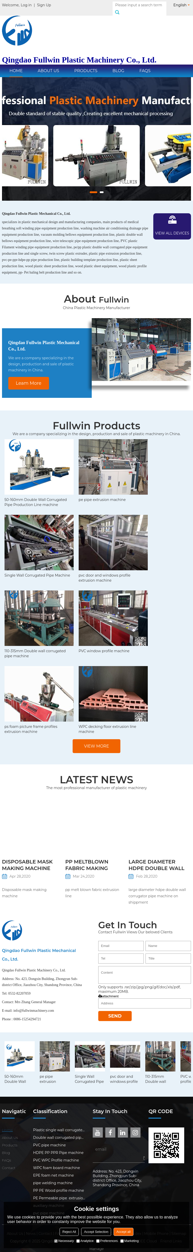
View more (96, 740)
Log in (26, 5)
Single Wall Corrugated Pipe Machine (37, 570)
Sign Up (44, 5)
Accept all (123, 1232)
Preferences (107, 1241)
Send (115, 1010)
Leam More (28, 377)
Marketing (129, 1241)
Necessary (64, 1241)
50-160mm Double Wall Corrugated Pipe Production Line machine (36, 496)
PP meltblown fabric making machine (87, 859)
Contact (9, 1162)
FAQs (145, 65)
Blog (118, 65)
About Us (48, 65)
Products (85, 65)
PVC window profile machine (104, 645)
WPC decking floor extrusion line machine (107, 723)
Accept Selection (96, 1232)
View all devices (172, 227)
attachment (108, 991)
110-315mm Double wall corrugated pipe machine (35, 648)
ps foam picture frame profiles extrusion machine (31, 723)
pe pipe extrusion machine (102, 494)
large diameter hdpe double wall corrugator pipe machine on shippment (156, 859)
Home (16, 65)
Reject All (69, 1232)
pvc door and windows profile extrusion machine (104, 572)
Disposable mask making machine (27, 859)
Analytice (85, 1241)
